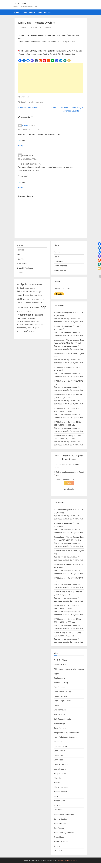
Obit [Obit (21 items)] (18, 307)
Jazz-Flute (58, 755)
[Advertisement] (50, 78)
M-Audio (57, 778)
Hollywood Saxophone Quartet (66, 732)
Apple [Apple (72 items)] (24, 284)
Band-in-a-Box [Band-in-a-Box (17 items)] (37, 284)
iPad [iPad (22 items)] (31, 295)
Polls (40, 12)
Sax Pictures (59, 828)
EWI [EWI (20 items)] (30, 292)
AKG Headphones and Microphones (69, 669)
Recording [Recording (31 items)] (38, 315)
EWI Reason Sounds (62, 719)
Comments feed (60, 266)
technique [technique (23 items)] (38, 325)
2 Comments (46, 27)
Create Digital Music (62, 701)
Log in (56, 257)
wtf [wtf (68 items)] (26, 331)
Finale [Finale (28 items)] (35, 291)
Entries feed (59, 261)
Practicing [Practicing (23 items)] (21, 311)
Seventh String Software (64, 832)
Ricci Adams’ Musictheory (64, 814)
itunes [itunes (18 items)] (40, 295)
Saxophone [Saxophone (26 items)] (21, 318)
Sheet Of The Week (25, 268)
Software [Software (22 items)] (20, 325)
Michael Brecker (60, 791)
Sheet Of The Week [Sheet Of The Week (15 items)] (23, 321)
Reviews (20, 259)
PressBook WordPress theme (67, 860)
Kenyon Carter (60, 773)
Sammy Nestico (60, 819)
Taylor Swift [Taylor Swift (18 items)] (29, 324)
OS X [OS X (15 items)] (31, 307)
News (19, 254)
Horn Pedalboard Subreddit (65, 737)
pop (41, 102)
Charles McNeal (60, 696)
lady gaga (35, 102)
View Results (69, 489)
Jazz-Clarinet (59, 751)
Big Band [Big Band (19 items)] (20, 288)
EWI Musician (59, 714)
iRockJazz (58, 742)
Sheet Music (25, 97)
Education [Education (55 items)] (22, 291)
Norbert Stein (59, 801)
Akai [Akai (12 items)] (18, 284)
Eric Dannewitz (60, 710)
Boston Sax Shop (61, 682)
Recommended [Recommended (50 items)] (25, 314)
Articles (47, 12)
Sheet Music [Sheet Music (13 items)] (31, 318)
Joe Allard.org (60, 769)
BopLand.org (59, 678)
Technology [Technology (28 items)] (22, 328)
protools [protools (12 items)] (28, 311)
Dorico (56, 705)
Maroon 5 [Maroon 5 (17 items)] (20, 303)
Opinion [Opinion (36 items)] (25, 307)
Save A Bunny (60, 823)
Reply (20, 145)
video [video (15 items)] (39, 328)
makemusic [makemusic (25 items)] (39, 299)
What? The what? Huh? (65, 480)
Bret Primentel (60, 687)
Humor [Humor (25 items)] (26, 295)
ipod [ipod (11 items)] (36, 295)
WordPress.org (60, 270)
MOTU (56, 796)
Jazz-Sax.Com (19, 3)
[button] (20, 60)
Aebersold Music (61, 664)
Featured (20, 250)
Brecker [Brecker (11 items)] (27, 288)
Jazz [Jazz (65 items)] (19, 298)
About (16, 12)
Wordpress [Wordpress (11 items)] (20, 332)
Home (24, 12)
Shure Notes (59, 837)
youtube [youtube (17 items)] (32, 332)
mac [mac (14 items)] (32, 299)
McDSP (57, 782)
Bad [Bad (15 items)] (30, 284)
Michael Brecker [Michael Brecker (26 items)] (32, 303)
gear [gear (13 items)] (40, 292)
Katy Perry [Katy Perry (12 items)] (26, 299)
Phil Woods (58, 810)
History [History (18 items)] (19, 295)
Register (57, 252)
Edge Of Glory (26, 102)
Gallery (32, 12)
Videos (20, 272)
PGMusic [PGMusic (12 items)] (36, 307)
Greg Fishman (60, 728)
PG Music (58, 805)
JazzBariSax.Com (61, 764)
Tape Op (57, 846)
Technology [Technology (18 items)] (32, 328)
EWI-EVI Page (59, 723)
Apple (56, 673)
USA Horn (58, 851)
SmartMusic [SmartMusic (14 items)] (35, 321)
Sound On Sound (61, 841)
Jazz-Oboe (58, 760)
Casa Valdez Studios (62, 692)
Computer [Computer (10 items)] (32, 288)
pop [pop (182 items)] (43, 307)
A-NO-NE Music (60, 660)
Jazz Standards (60, 746)
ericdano (26, 125)
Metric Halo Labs (61, 787)
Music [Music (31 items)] (42, 302)
